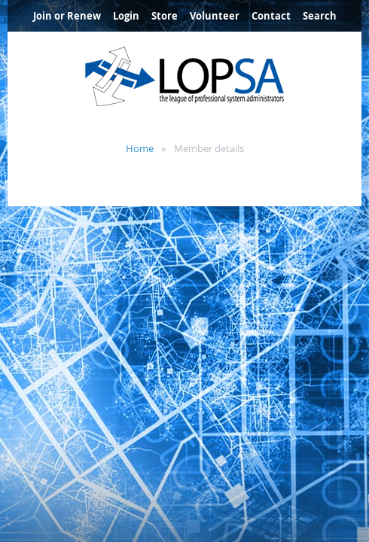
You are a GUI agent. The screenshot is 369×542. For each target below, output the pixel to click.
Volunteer (214, 16)
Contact (271, 16)
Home (140, 148)
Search (320, 16)
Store (164, 16)
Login (126, 16)
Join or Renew (67, 16)
